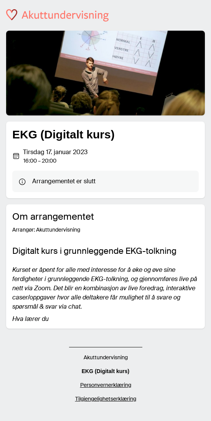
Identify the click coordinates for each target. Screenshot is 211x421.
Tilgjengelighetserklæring (105, 398)
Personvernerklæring (105, 385)
